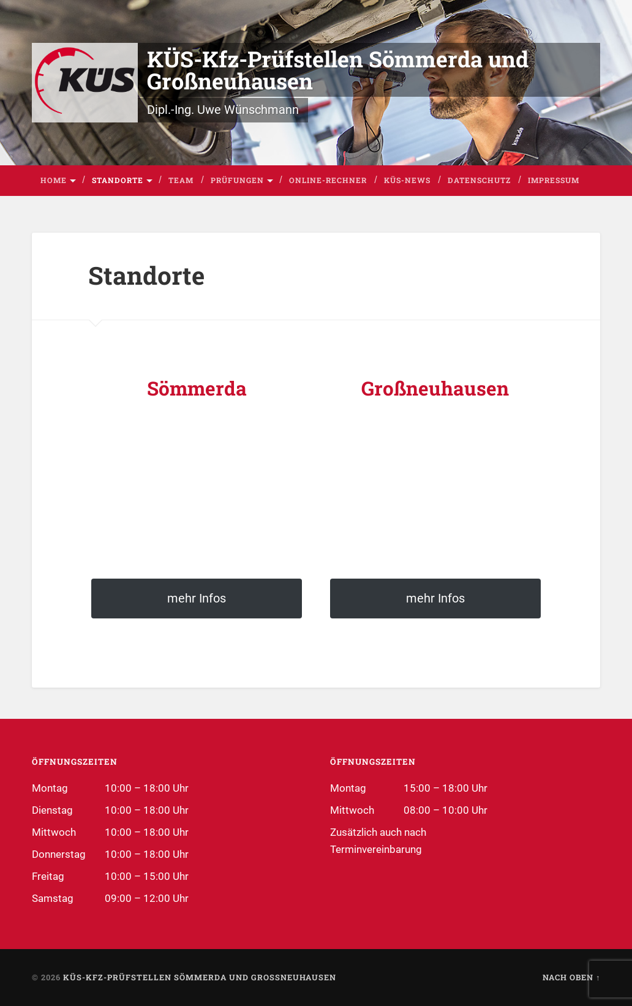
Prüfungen (237, 180)
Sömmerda (197, 388)
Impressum (553, 180)
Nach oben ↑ (571, 977)
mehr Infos (196, 598)
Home (53, 180)
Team (181, 180)
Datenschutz (479, 180)
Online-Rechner (328, 180)
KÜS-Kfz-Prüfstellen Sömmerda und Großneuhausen (338, 70)
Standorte (117, 180)
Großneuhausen (435, 388)
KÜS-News (407, 180)
